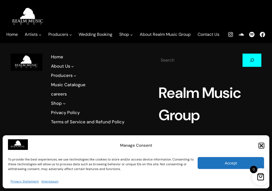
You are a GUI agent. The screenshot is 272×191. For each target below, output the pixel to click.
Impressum (49, 181)
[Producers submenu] (70, 34)
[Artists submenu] (40, 34)
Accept (231, 163)
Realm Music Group (188, 115)
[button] (261, 145)
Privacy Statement (25, 181)
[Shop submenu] (131, 34)
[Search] (233, 60)
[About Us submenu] (71, 66)
